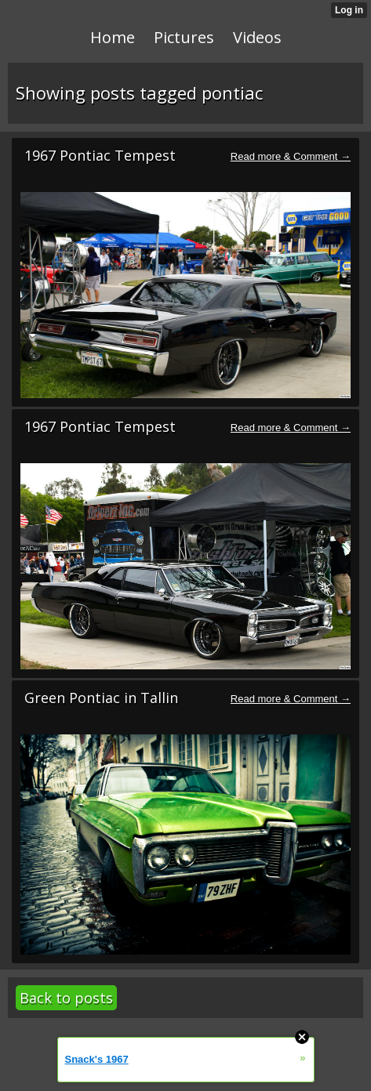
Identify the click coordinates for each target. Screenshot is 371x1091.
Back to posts (66, 997)
